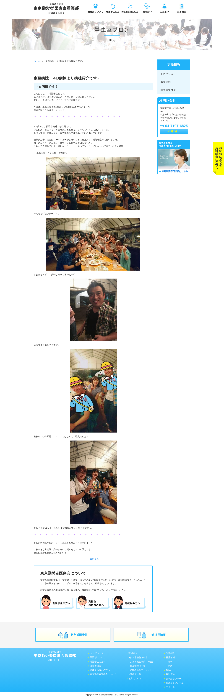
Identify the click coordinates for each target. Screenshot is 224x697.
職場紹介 (132, 653)
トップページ (96, 653)
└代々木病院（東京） (139, 657)
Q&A (168, 670)
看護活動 (166, 82)
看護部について (97, 657)
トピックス (167, 73)
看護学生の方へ (97, 661)
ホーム (37, 61)
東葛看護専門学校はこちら (175, 171)
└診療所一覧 (134, 674)
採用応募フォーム (175, 683)
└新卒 (169, 661)
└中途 (169, 666)
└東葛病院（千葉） (138, 666)
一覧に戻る (93, 559)
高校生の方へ (96, 666)
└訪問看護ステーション (140, 670)
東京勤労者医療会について (103, 674)
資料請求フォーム (175, 678)
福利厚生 (170, 674)
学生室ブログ (168, 90)
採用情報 (170, 657)
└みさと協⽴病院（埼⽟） (141, 661)
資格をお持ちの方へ (100, 670)
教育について (135, 678)
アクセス (170, 687)
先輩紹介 (170, 653)
